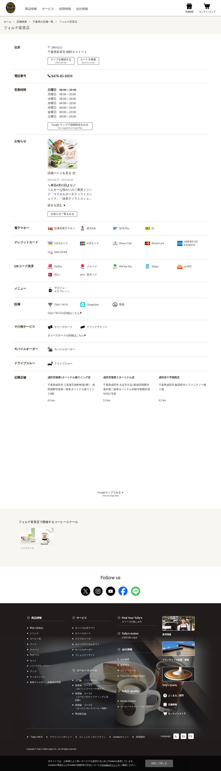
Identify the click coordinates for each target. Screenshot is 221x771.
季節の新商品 (36, 628)
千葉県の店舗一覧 (43, 21)
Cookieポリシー (121, 737)
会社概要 (124, 659)
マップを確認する (61, 61)
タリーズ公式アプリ (85, 628)
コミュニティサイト (85, 655)
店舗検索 (21, 21)
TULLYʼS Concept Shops (132, 676)
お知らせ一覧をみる (62, 214)
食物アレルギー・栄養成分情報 (45, 682)
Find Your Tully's (132, 619)
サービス (82, 617)
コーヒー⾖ (35, 638)
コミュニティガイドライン (92, 737)
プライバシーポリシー (61, 737)
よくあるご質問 (173, 695)
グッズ (33, 671)
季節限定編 (80, 714)
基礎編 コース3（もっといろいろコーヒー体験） (91, 707)
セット (33, 660)
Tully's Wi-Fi (37, 737)
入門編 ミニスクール (86, 680)
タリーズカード (83, 633)
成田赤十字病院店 (169, 377)
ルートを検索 (88, 61)
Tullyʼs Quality (130, 691)
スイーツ (34, 649)
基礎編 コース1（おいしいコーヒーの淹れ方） (90, 687)
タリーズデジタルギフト (87, 644)
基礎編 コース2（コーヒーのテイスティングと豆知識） (91, 696)
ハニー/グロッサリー (40, 666)
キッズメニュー (37, 677)
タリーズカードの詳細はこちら (67, 335)
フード (33, 644)
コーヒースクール (87, 670)
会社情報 (127, 649)
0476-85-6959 (60, 76)
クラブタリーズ (83, 638)
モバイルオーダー (84, 649)
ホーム (7, 21)
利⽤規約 (140, 737)
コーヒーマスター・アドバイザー (137, 706)
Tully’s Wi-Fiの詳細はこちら (65, 313)
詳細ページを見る (61, 173)
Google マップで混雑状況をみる (69, 126)
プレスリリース (128, 670)
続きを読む (56, 205)
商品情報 (36, 617)
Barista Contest (128, 701)
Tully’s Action (130, 635)
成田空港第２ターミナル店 (118, 377)
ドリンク (34, 633)
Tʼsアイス (34, 655)
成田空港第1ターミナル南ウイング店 (69, 377)
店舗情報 (170, 704)
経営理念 (124, 665)
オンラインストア (174, 713)
